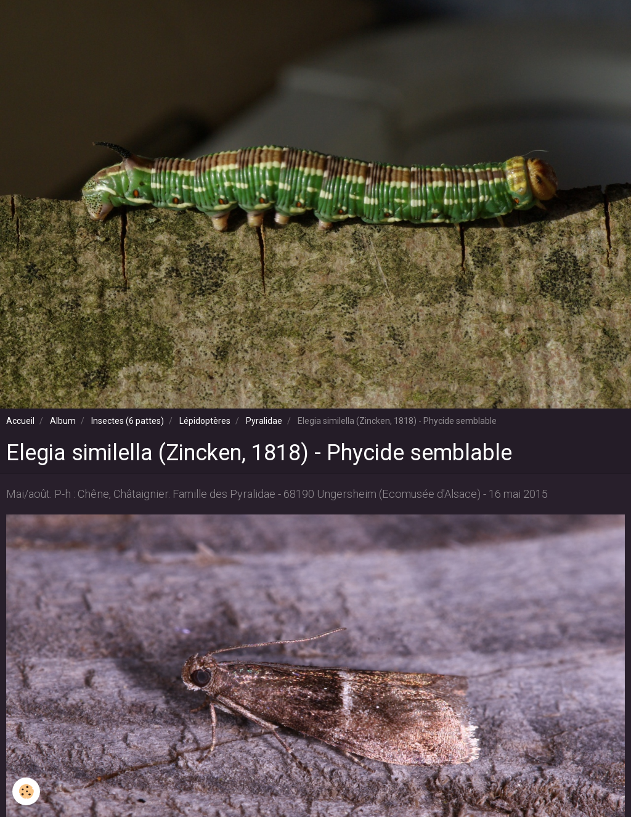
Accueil (20, 421)
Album (63, 421)
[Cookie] (26, 791)
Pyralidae (264, 421)
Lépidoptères (204, 421)
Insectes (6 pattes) (127, 421)
